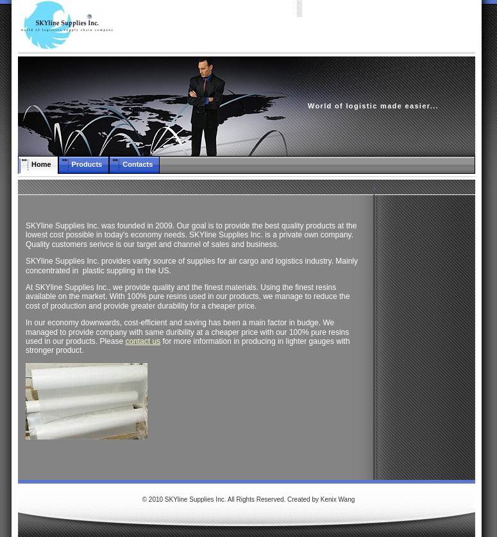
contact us (142, 341)
